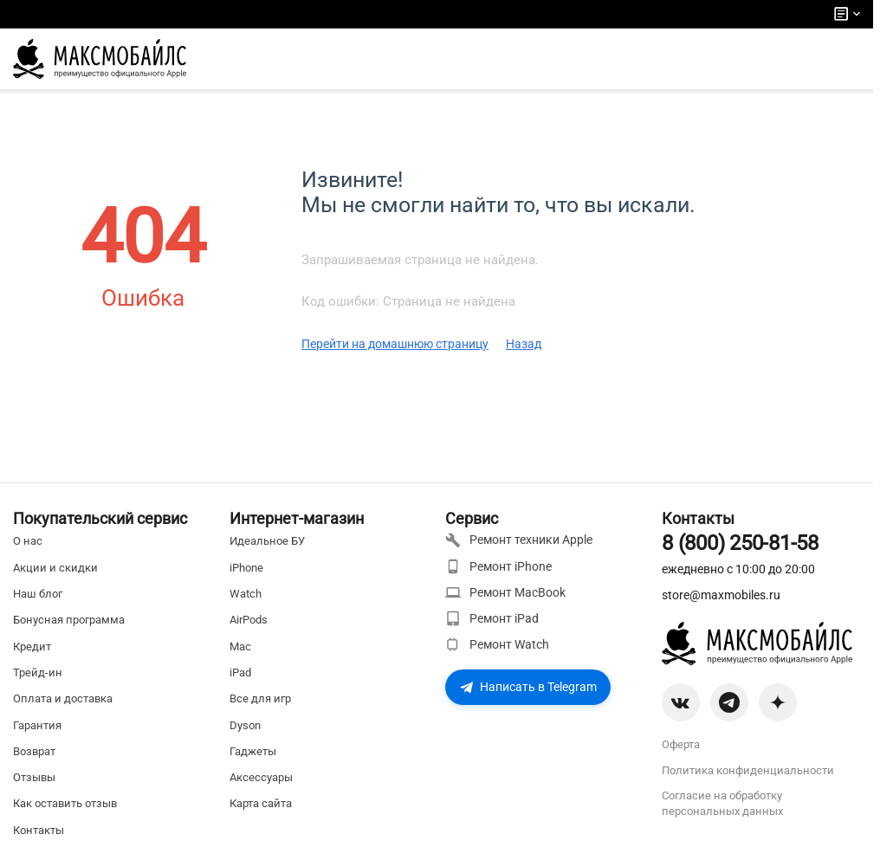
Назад (523, 344)
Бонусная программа (69, 619)
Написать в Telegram (528, 687)
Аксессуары (261, 777)
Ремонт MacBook (505, 592)
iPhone (246, 567)
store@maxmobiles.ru (721, 595)
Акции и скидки (55, 567)
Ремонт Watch (497, 644)
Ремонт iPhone (498, 566)
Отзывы (34, 777)
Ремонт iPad (492, 618)
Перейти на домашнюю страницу (395, 344)
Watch (246, 593)
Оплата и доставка (63, 698)
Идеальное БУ (267, 540)
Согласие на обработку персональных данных (722, 803)
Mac (240, 646)
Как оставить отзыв (65, 803)
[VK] (681, 702)
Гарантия (37, 725)
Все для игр (260, 698)
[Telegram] (729, 702)
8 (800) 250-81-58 (740, 543)
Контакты (38, 830)
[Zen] (778, 702)
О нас (27, 540)
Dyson (245, 725)
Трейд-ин (37, 672)
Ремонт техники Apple (518, 540)
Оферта (681, 744)
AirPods (249, 619)
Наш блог (37, 593)
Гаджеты (253, 751)
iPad (240, 672)
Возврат (34, 751)
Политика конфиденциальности (748, 770)
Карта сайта (261, 803)
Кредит (32, 646)
